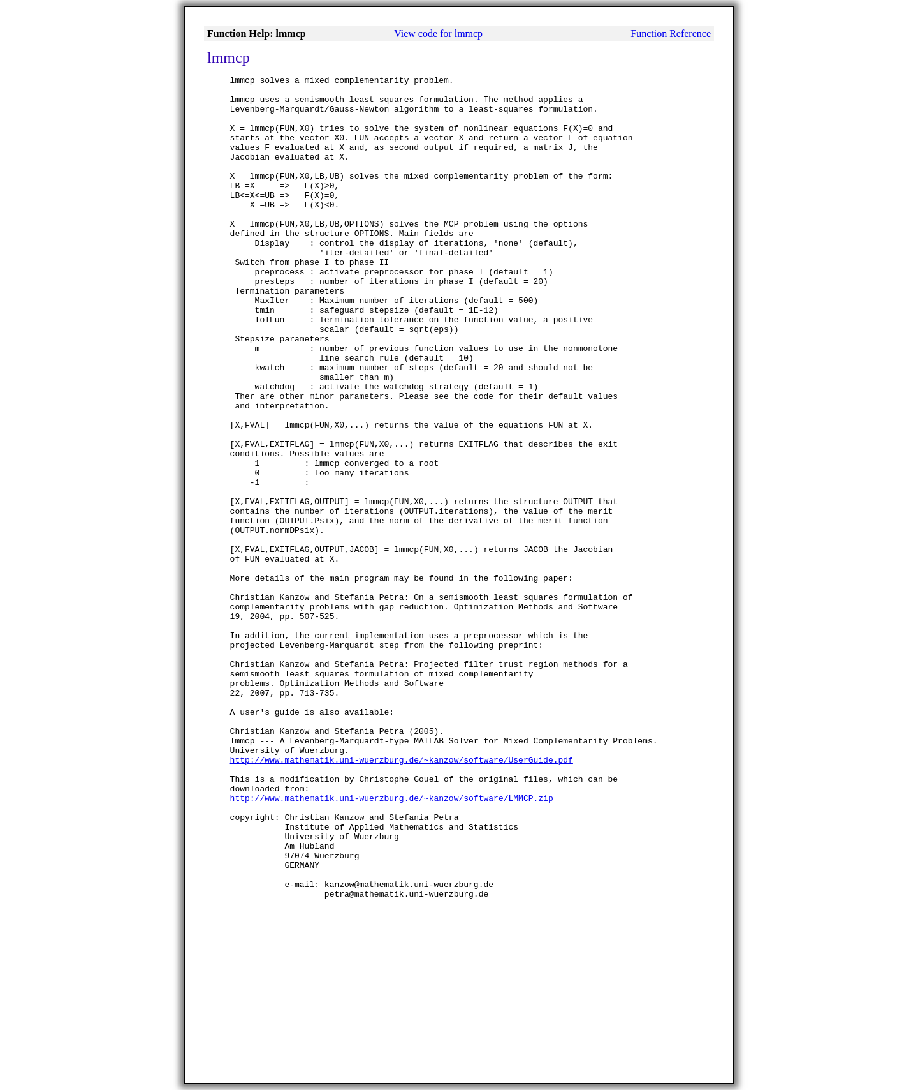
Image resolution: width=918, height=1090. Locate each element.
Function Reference (670, 33)
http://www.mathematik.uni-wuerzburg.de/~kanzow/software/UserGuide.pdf (401, 897)
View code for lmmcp (438, 33)
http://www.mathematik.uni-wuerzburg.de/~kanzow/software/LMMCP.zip (391, 943)
